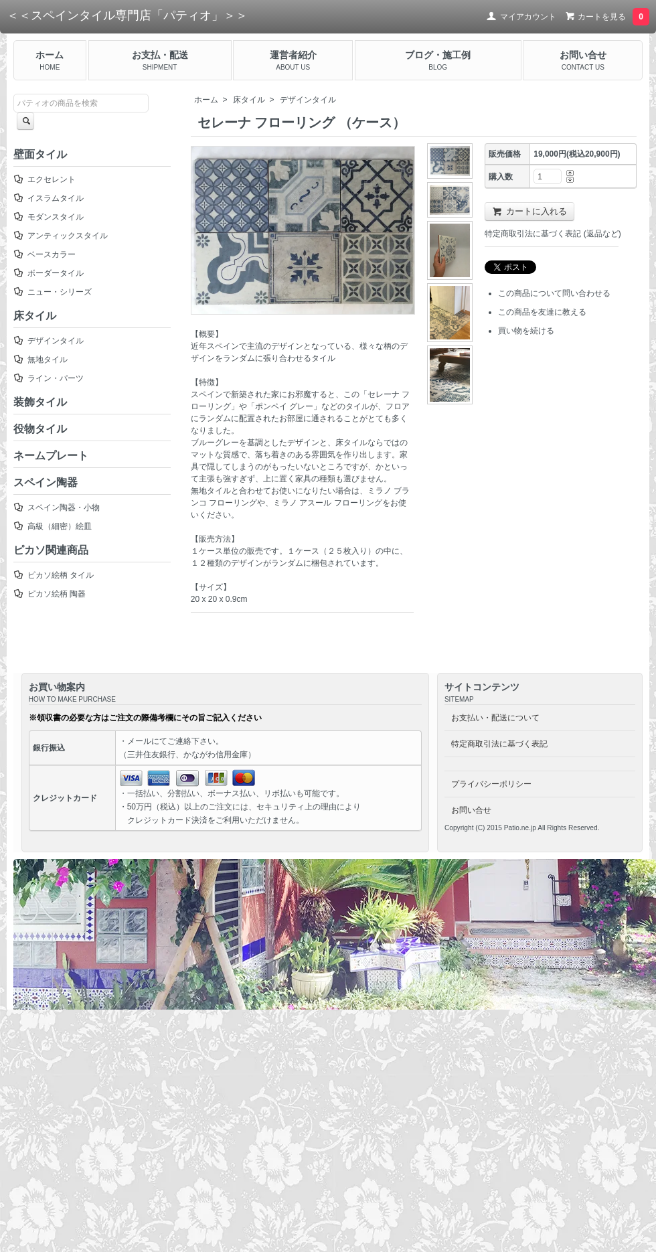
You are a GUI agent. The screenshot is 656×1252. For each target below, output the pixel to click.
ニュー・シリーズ (52, 292)
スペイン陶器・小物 (56, 507)
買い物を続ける (526, 330)
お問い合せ (471, 810)
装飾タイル (40, 402)
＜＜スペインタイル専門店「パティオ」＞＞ (127, 15)
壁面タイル (40, 154)
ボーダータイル (48, 273)
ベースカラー (44, 254)
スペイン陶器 (45, 482)
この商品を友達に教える (542, 312)
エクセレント (44, 179)
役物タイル (40, 429)
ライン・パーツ (48, 378)
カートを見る (605, 16)
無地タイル (40, 359)
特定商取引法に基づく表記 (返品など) (553, 233)
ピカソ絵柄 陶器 (49, 594)
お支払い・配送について (495, 717)
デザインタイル (308, 99)
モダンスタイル (48, 217)
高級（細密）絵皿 (52, 526)
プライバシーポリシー (491, 784)
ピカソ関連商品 (50, 550)
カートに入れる (529, 211)
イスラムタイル (48, 198)
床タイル (249, 99)
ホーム (206, 99)
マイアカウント (521, 16)
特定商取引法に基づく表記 (499, 744)
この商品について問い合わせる (554, 293)
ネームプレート (50, 455)
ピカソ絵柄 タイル (53, 575)
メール (139, 741)
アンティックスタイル (60, 235)
